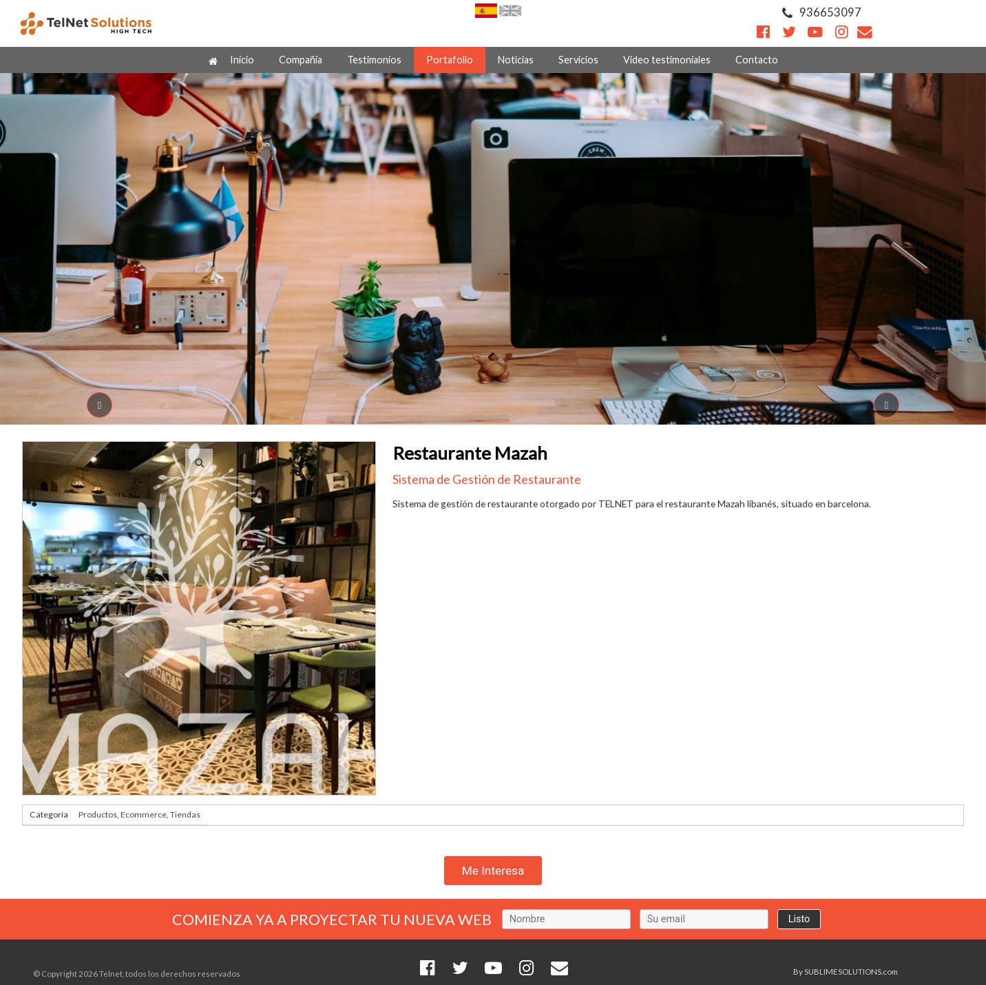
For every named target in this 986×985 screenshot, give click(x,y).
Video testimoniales (667, 59)
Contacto (756, 59)
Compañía (300, 59)
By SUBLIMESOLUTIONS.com (845, 971)
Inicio (231, 60)
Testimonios (374, 59)
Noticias (516, 59)
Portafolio (449, 59)
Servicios (578, 59)
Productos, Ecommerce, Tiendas (139, 814)
